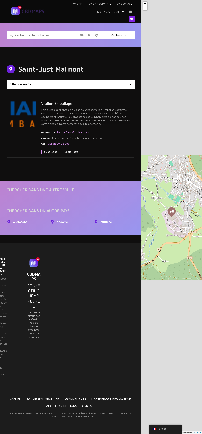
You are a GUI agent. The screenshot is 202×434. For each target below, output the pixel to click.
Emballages (51, 150)
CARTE (59, 10)
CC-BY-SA (197, 433)
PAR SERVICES (80, 10)
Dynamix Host (106, 411)
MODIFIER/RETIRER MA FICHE (111, 397)
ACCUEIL (15, 397)
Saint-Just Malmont (77, 130)
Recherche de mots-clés (11, 33)
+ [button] (145, 4)
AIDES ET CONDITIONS (61, 403)
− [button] (145, 8)
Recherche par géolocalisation (96, 33)
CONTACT (88, 403)
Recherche (118, 33)
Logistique (71, 150)
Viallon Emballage (58, 141)
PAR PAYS (104, 10)
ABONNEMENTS (75, 397)
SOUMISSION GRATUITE (43, 397)
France (61, 130)
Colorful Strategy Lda (76, 414)
